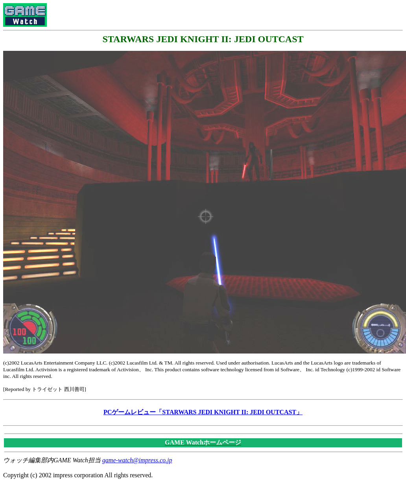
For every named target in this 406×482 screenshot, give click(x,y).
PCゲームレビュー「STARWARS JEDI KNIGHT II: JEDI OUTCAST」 (203, 412)
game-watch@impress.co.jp (137, 460)
